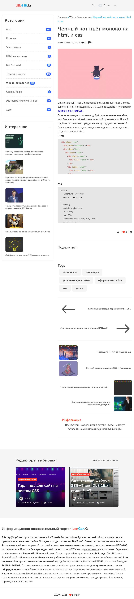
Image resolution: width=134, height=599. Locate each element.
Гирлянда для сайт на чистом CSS (37, 487)
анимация (92, 272)
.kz (23, 5)
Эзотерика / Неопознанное (21, 100)
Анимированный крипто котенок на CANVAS (83, 328)
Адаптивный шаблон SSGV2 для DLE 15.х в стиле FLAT (93, 485)
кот (65, 288)
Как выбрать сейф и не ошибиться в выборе (28, 228)
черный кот (70, 272)
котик (79, 288)
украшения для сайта (76, 280)
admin (27, 498)
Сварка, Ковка (14, 91)
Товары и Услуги (15, 74)
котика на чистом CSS (70, 110)
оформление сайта (110, 280)
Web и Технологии (17, 83)
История (11, 38)
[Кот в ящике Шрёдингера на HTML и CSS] (69, 309)
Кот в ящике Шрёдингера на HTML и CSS (109, 308)
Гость (104, 5)
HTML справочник (16, 56)
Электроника (13, 47)
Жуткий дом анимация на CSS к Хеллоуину (108, 367)
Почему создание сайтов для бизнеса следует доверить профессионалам (26, 150)
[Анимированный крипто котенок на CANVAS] (122, 328)
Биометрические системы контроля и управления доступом (91, 403)
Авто (9, 109)
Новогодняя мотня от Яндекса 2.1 (113, 351)
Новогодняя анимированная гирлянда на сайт (84, 387)
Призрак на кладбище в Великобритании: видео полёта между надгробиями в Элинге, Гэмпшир (28, 176)
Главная (62, 17)
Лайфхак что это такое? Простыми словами (27, 252)
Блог (8, 29)
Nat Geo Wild (13, 65)
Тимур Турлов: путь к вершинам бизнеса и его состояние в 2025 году (27, 204)
